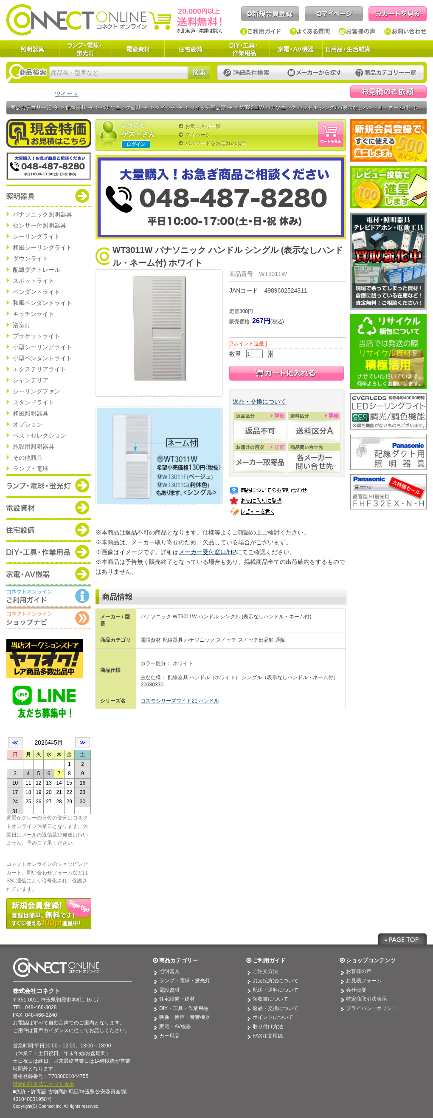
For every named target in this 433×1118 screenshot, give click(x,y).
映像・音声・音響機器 (184, 1017)
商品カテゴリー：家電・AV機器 (48, 574)
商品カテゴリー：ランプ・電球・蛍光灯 (48, 485)
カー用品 (169, 1036)
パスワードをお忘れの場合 (215, 143)
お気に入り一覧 (203, 126)
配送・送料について (275, 990)
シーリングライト (36, 236)
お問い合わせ (405, 31)
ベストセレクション (39, 435)
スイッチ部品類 (208, 108)
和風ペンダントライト (42, 302)
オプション (27, 424)
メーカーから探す (314, 72)
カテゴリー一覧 (386, 72)
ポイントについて (273, 1017)
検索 (199, 72)
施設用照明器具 (33, 446)
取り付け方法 (268, 1027)
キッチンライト (33, 313)
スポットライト (33, 280)
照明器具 (32, 48)
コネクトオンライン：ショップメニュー (48, 618)
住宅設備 (190, 48)
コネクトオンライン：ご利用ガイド (48, 596)
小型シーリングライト (42, 347)
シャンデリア (30, 380)
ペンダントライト (36, 291)
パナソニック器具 (120, 108)
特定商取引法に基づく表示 (43, 1084)
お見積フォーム (364, 981)
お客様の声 (357, 31)
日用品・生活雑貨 (348, 48)
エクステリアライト (39, 369)
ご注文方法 (265, 971)
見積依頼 (388, 91)
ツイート (67, 94)
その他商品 (27, 457)
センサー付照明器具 (39, 225)
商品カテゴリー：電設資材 (48, 507)
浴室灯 (22, 324)
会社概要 (356, 990)
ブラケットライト (36, 336)
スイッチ (165, 108)
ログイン (136, 144)
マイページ (334, 13)
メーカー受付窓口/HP (207, 552)
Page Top (402, 938)
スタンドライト (33, 402)
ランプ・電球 (30, 468)
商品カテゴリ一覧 (31, 108)
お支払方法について (275, 981)
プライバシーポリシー (371, 1008)
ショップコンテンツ (371, 960)
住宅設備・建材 (177, 999)
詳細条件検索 (248, 72)
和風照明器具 (30, 413)
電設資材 (138, 48)
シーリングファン (36, 391)
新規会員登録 (270, 13)
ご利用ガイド (260, 31)
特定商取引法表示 (366, 999)
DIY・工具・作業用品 (243, 48)
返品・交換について (259, 401)
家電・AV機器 (296, 48)
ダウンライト (30, 258)
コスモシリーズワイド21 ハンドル (180, 701)
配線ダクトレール (36, 269)
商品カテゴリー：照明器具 (48, 196)
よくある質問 (310, 31)
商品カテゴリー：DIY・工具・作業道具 (48, 552)
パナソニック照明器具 (42, 214)
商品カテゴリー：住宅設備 (48, 529)
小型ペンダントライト (42, 358)
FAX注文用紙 (268, 1036)
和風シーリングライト (42, 247)
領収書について (270, 999)
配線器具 (76, 108)
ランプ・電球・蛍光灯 (85, 48)
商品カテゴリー (178, 960)
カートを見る (397, 13)
